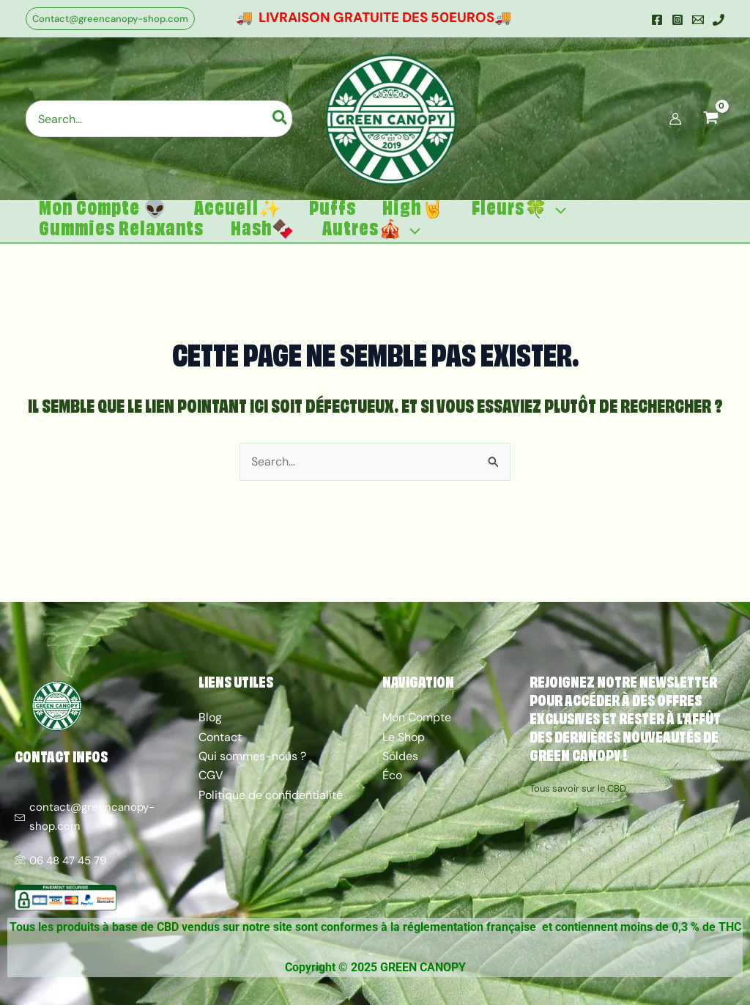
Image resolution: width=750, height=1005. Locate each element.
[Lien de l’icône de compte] (675, 118)
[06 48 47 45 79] (99, 853)
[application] (541, 217)
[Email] (698, 20)
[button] (110, 18)
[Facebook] (657, 20)
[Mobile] (718, 20)
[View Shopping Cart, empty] (710, 119)
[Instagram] (677, 20)
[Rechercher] (281, 118)
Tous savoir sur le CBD (578, 789)
